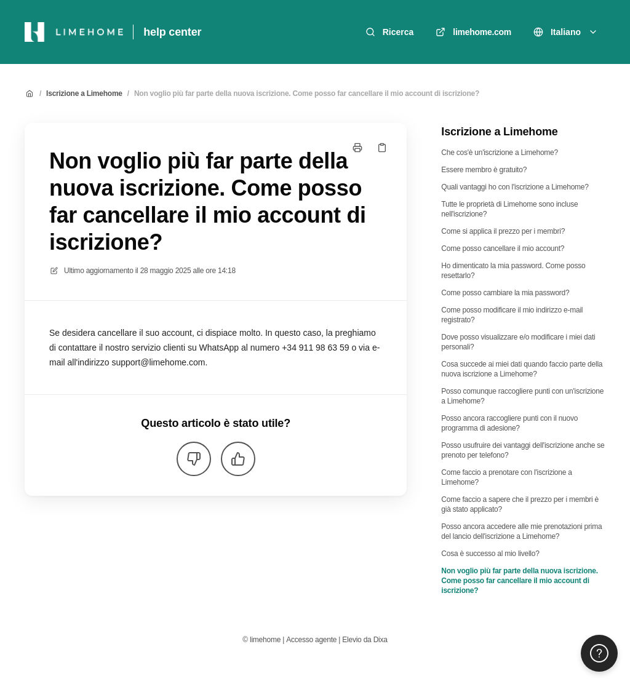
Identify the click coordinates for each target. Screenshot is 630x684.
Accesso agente (311, 639)
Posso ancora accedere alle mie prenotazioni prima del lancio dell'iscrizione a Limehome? (521, 531)
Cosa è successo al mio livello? (490, 553)
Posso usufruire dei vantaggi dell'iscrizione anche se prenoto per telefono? (522, 450)
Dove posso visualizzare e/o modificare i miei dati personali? (518, 342)
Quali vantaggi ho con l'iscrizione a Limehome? (514, 187)
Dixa (380, 639)
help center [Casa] (172, 32)
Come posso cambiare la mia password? (505, 292)
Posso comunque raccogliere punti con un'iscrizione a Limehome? (522, 396)
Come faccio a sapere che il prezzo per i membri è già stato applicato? (520, 504)
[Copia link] (382, 147)
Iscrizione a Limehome (84, 93)
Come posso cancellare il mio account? (502, 248)
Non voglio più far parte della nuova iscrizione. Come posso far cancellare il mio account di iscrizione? (306, 93)
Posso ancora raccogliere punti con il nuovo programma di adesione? (509, 423)
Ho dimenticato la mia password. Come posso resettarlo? (513, 270)
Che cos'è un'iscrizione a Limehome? (499, 152)
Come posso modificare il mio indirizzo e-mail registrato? (512, 315)
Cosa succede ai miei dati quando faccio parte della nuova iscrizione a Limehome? (521, 369)
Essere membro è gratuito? (484, 169)
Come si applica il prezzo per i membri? (503, 231)
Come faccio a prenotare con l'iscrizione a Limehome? (506, 477)
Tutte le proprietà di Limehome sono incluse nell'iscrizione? (509, 209)
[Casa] (74, 32)
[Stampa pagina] (357, 147)
